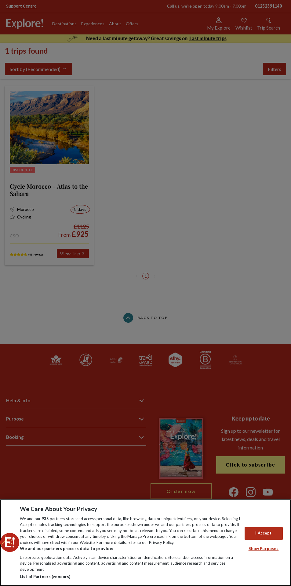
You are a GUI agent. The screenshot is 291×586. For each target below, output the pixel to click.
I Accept (263, 533)
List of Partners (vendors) (45, 576)
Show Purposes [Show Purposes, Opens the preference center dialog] (264, 548)
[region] (145, 542)
